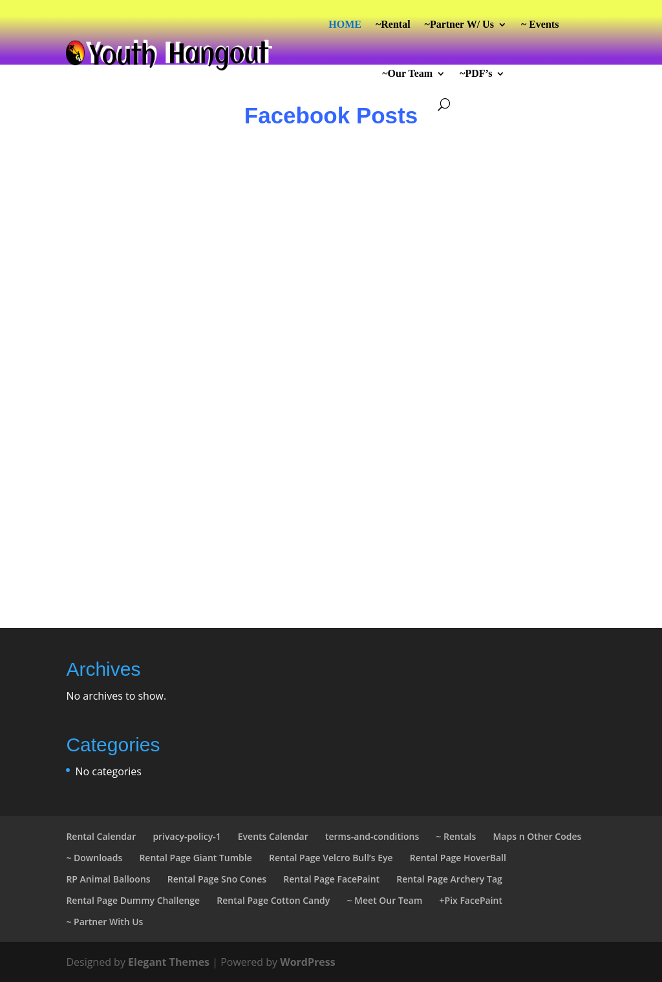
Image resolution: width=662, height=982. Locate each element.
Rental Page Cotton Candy (273, 900)
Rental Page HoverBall (458, 857)
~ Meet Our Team (384, 900)
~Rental (393, 24)
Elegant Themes (168, 962)
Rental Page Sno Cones (216, 879)
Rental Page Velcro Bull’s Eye (331, 857)
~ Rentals (456, 836)
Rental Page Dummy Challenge (133, 900)
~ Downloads (94, 857)
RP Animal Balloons (108, 879)
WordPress (307, 962)
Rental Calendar (101, 836)
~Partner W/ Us (459, 24)
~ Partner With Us (104, 921)
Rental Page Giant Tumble (195, 857)
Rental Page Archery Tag (449, 879)
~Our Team (407, 73)
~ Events (540, 24)
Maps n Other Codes (537, 836)
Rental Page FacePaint (331, 879)
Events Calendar (273, 836)
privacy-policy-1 (186, 836)
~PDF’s (476, 73)
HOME (344, 24)
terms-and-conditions (372, 836)
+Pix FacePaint (471, 900)
